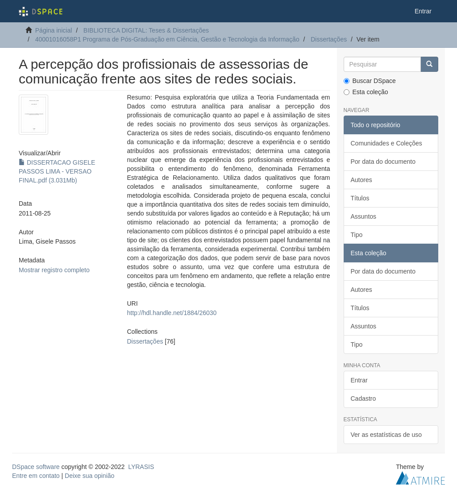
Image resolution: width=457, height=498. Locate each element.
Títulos (360, 198)
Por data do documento (383, 161)
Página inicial (53, 30)
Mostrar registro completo (54, 270)
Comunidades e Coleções (386, 143)
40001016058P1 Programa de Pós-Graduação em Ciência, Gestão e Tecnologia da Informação (167, 39)
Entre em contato (36, 475)
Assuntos (364, 216)
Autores (361, 179)
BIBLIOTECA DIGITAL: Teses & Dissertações (146, 30)
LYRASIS (141, 466)
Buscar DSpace (370, 80)
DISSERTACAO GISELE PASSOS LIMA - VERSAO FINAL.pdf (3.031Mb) (57, 171)
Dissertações (329, 39)
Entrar (359, 380)
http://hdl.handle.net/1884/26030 (172, 312)
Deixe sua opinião (89, 475)
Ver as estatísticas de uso (386, 434)
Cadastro (363, 398)
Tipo (357, 234)
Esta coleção (366, 91)
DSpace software (36, 466)
